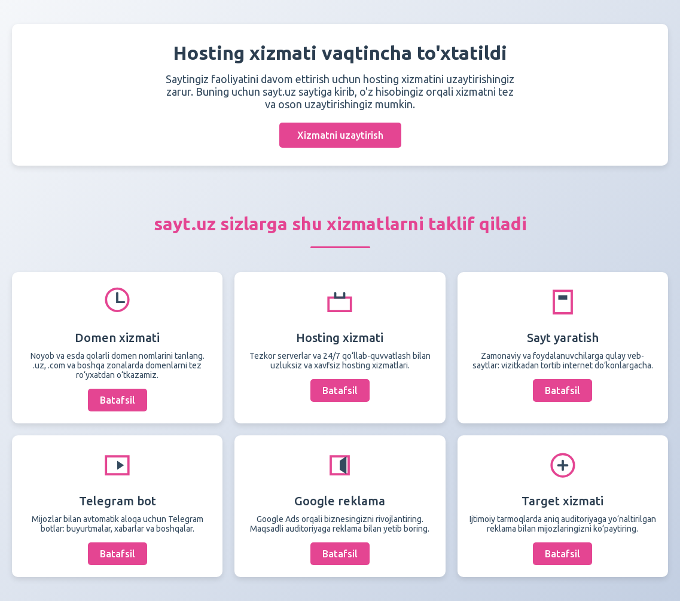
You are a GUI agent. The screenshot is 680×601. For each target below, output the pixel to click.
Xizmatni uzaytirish (340, 135)
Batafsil (117, 400)
